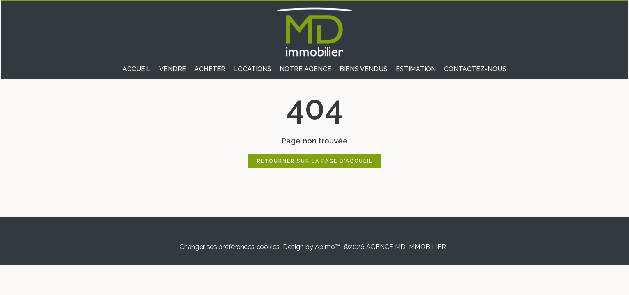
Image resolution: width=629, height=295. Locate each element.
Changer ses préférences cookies (230, 247)
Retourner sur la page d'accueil (315, 161)
